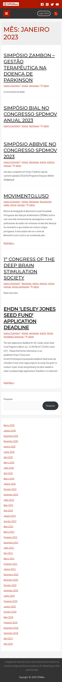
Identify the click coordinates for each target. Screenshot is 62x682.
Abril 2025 (8, 457)
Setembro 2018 (11, 633)
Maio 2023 (8, 505)
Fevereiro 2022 (10, 537)
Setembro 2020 (11, 590)
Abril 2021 (8, 553)
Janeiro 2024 (10, 483)
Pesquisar (8, 399)
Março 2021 (9, 558)
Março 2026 (9, 425)
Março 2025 (9, 462)
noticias (7, 165)
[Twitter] (52, 4)
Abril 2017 (8, 638)
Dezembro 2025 (11, 436)
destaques (34, 85)
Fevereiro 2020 (10, 601)
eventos (50, 162)
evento (43, 162)
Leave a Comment (12, 85)
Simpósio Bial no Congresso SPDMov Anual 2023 (30, 114)
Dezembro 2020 (11, 574)
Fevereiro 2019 (10, 622)
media (6, 204)
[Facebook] (42, 4)
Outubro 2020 (10, 585)
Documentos (45, 201)
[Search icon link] (55, 13)
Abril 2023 (8, 510)
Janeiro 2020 (10, 606)
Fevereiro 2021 (10, 563)
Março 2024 (9, 478)
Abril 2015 (8, 643)
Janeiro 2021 (10, 569)
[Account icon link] (44, 13)
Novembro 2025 (11, 441)
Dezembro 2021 (11, 542)
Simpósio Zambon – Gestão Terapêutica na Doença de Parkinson (29, 67)
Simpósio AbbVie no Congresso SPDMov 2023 (30, 150)
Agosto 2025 (9, 446)
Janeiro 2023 (10, 515)
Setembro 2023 (11, 494)
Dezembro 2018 (11, 627)
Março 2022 (9, 531)
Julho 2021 (9, 547)
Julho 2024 (9, 467)
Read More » (9, 243)
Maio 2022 (8, 526)
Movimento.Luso (26, 196)
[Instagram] (47, 4)
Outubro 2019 (10, 611)
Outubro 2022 (10, 521)
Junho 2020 (9, 595)
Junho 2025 (9, 451)
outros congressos (20, 286)
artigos (25, 85)
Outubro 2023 (10, 489)
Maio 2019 (8, 617)
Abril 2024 (8, 473)
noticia (13, 204)
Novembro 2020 (11, 579)
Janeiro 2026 (10, 430)
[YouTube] (57, 4)
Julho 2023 (9, 499)
